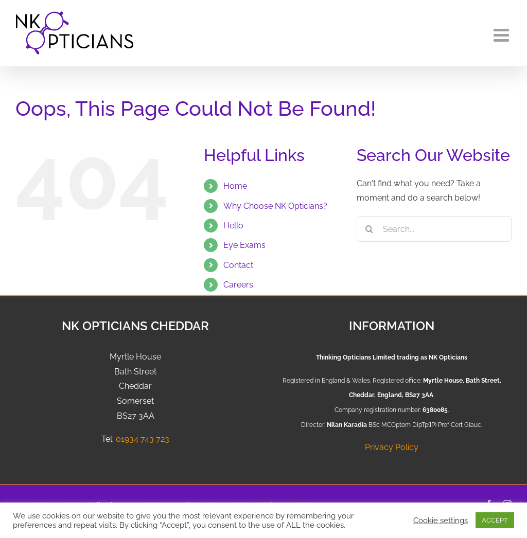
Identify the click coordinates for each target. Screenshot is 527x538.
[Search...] (434, 229)
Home (235, 186)
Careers (238, 285)
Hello (233, 225)
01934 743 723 (142, 439)
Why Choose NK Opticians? (275, 206)
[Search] (369, 229)
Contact (238, 265)
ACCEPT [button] (495, 520)
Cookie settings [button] (440, 520)
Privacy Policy (391, 447)
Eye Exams (244, 245)
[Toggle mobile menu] (503, 35)
